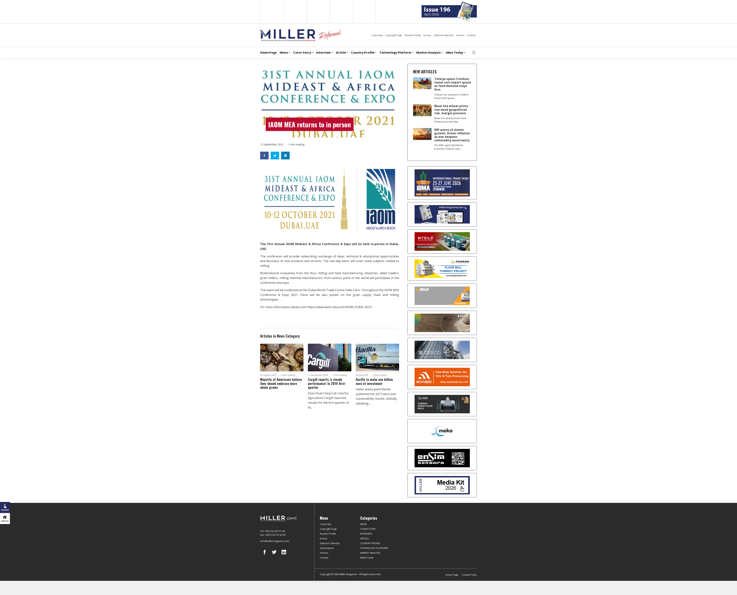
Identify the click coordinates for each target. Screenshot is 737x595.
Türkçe (364, 12)
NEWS (363, 524)
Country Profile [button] (362, 52)
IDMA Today (366, 557)
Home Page (268, 52)
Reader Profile (413, 35)
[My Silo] (442, 241)
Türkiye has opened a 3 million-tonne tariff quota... (451, 96)
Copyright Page (393, 35)
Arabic (318, 12)
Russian (341, 12)
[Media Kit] (442, 485)
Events (427, 35)
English (271, 12)
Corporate (377, 35)
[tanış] (442, 404)
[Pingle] (442, 268)
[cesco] (442, 350)
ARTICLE (364, 538)
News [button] (284, 52)
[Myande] (442, 377)
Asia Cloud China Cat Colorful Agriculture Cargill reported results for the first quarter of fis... (328, 400)
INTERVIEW (366, 533)
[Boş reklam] (442, 214)
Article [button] (341, 52)
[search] (474, 52)
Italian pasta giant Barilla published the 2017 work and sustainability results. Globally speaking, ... (376, 396)
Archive (460, 35)
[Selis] (442, 296)
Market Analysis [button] (428, 52)
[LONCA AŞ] (442, 458)
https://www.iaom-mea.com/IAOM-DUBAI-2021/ (339, 307)
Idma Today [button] (454, 52)
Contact (471, 35)
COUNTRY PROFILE (370, 543)
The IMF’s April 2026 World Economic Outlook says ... (448, 147)
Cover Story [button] (302, 52)
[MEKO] (442, 431)
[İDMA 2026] (442, 182)
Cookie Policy (469, 574)
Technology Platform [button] (395, 52)
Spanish (295, 12)
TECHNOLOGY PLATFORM (374, 548)
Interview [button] (323, 52)
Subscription (327, 548)
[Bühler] (442, 323)
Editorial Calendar (444, 35)
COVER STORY (368, 529)
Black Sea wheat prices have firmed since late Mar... (450, 119)
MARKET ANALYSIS (370, 552)
